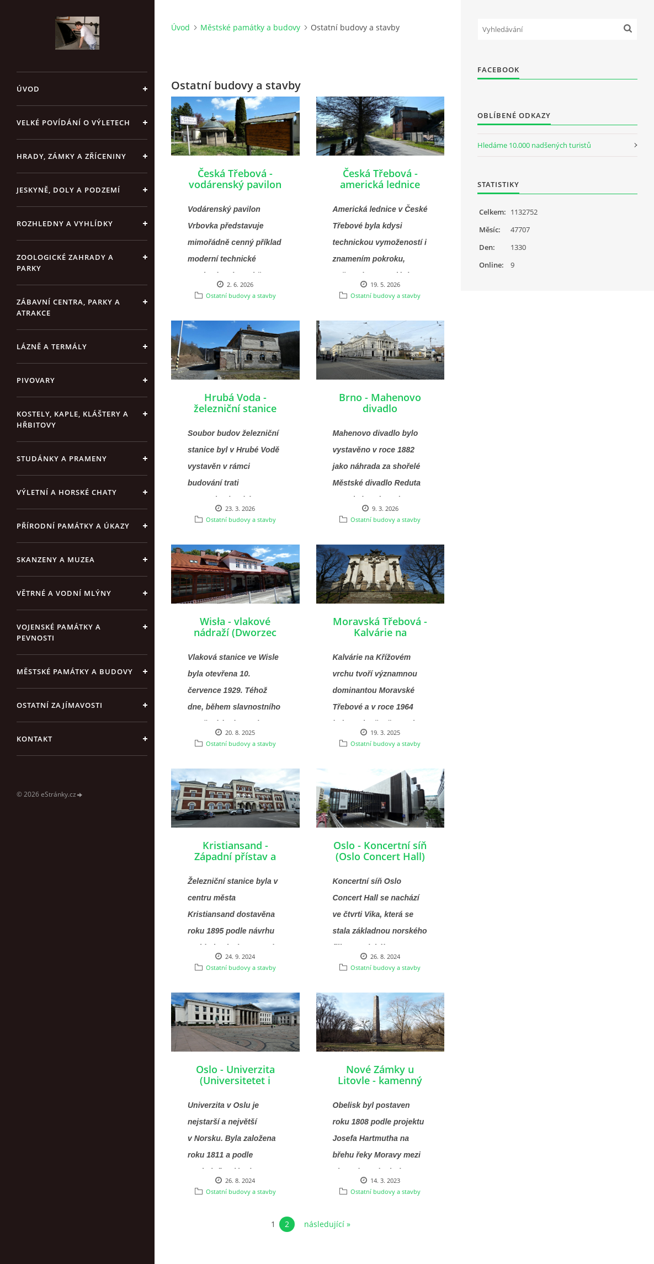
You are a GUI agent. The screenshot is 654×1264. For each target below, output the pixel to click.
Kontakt (34, 739)
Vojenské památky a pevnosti (59, 632)
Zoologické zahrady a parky (65, 262)
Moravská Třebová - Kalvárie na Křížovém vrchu (380, 632)
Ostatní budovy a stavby (241, 295)
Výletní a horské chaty (67, 492)
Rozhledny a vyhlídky (65, 223)
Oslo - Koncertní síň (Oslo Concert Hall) (380, 851)
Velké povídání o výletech (73, 122)
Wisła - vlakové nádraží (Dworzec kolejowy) (235, 632)
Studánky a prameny (62, 458)
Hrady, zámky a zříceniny (71, 156)
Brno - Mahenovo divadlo (380, 403)
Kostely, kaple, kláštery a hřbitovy (73, 419)
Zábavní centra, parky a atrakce (68, 307)
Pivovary (36, 380)
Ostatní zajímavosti (60, 705)
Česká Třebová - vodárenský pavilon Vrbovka (235, 184)
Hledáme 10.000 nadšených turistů (534, 145)
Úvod (28, 89)
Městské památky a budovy (75, 671)
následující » (327, 1224)
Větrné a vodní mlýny (64, 593)
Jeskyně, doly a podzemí (68, 190)
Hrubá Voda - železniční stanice (235, 403)
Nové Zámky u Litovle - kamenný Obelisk (380, 1080)
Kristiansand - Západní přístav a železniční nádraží (235, 856)
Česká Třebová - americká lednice (380, 179)
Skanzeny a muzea (56, 559)
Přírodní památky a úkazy (73, 526)
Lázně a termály (52, 346)
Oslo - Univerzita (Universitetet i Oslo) (235, 1080)
